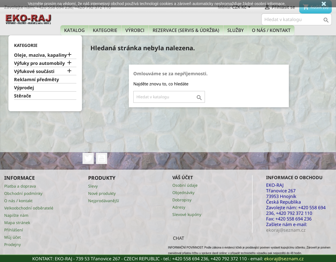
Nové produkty (102, 193)
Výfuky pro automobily (39, 63)
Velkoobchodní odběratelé (28, 208)
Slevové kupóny (186, 214)
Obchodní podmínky (23, 193)
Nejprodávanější (103, 200)
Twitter (88, 158)
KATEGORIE (105, 30)
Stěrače (22, 96)
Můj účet (12, 237)
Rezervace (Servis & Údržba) (186, 30)
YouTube (101, 158)
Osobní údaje (185, 185)
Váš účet (182, 177)
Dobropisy (181, 199)
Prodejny (12, 244)
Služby (235, 30)
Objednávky (183, 192)
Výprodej (24, 88)
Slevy (93, 186)
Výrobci (135, 30)
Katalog (74, 30)
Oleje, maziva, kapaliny (40, 55)
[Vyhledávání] (296, 19)
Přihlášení (13, 230)
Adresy (178, 207)
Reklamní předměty (36, 80)
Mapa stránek (17, 222)
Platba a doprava (20, 186)
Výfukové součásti (34, 71)
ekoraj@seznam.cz (284, 259)
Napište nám (16, 215)
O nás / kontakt (271, 30)
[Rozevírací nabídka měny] (242, 7)
